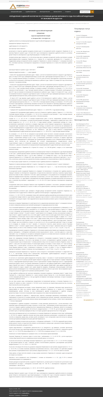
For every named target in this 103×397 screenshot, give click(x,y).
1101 (60, 357)
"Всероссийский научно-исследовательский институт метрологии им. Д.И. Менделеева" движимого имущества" (83, 209)
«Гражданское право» (37, 391)
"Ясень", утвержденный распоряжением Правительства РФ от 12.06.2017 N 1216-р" (84, 229)
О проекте (68, 11)
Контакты (91, 1)
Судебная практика (31, 11)
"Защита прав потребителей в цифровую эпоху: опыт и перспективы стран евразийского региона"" (84, 259)
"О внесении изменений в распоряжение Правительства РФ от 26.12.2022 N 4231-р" (84, 142)
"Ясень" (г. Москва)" (83, 244)
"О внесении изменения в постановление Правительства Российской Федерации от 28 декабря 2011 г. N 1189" (84, 154)
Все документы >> (89, 300)
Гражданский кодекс (16, 11)
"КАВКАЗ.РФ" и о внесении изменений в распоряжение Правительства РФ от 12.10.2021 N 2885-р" (84, 172)
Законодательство (45, 11)
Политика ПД (24, 395)
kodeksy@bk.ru (25, 393)
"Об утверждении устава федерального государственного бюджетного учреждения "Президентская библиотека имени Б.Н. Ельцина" (84, 191)
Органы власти (58, 11)
